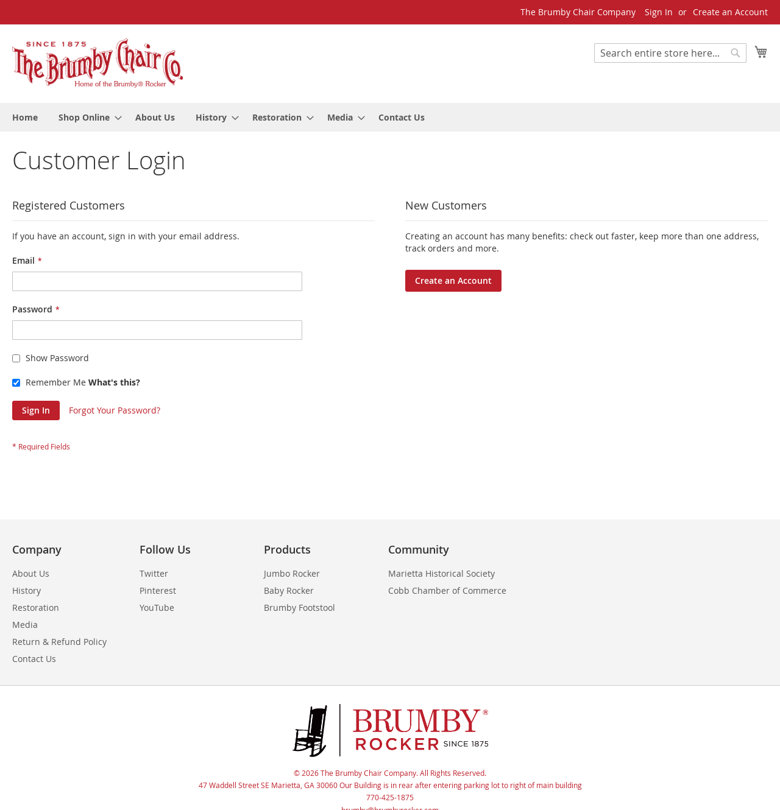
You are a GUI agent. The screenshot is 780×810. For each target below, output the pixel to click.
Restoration (35, 607)
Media (25, 624)
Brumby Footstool (299, 607)
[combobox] (670, 53)
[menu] (390, 117)
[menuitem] (25, 117)
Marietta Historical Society (441, 573)
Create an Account (730, 12)
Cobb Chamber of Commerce (447, 590)
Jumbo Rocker (292, 573)
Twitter (154, 573)
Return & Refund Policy (59, 641)
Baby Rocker (289, 590)
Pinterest (158, 590)
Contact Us (34, 658)
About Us (30, 573)
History (26, 590)
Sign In (659, 12)
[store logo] (97, 63)
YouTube (157, 607)
